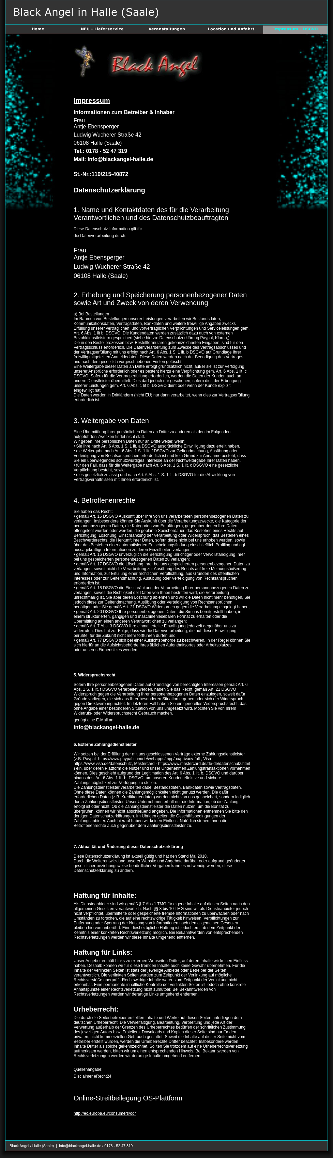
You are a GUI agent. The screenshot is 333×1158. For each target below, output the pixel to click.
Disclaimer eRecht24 (92, 1076)
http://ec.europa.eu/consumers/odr (105, 1113)
